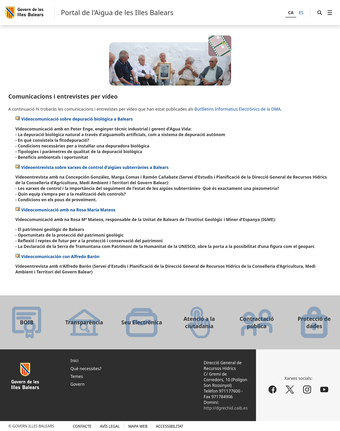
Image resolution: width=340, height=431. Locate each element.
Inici (74, 360)
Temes (76, 376)
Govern (77, 384)
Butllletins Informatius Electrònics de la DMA (237, 109)
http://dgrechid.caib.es (226, 408)
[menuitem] (330, 12)
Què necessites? (85, 368)
